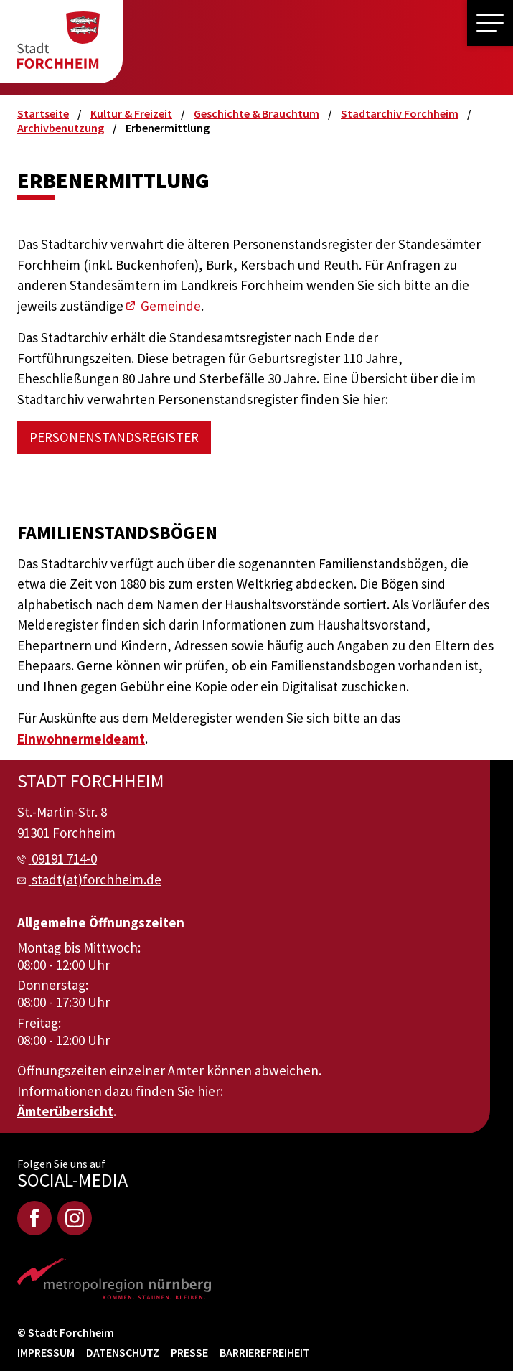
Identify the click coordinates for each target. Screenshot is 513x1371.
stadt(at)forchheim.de (96, 879)
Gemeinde (171, 305)
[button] (490, 23)
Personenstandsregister (114, 437)
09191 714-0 (64, 858)
